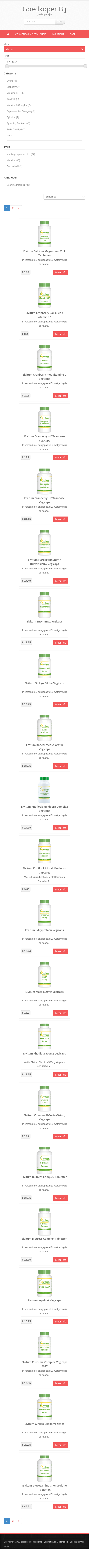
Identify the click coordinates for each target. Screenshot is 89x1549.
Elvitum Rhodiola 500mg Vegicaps (44, 1053)
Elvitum (44, 49)
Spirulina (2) (13, 117)
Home (39, 1542)
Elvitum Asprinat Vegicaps (44, 1300)
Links (6, 1546)
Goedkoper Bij (44, 8)
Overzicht (58, 34)
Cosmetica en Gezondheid (30, 34)
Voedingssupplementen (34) (21, 154)
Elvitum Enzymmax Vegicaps (45, 621)
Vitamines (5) (13, 160)
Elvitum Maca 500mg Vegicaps (44, 992)
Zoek (60, 21)
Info (81, 1542)
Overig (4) (12, 81)
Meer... (10, 135)
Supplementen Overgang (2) (21, 111)
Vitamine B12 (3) (15, 93)
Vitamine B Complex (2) (19, 105)
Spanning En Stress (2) (18, 123)
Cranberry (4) (13, 87)
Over (73, 34)
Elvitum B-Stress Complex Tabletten (44, 1177)
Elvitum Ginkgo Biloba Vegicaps (45, 683)
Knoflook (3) (13, 99)
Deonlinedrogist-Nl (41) (18, 185)
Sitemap (73, 1542)
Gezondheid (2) (14, 166)
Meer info (60, 272)
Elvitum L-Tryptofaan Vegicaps (44, 930)
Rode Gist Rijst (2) (16, 129)
